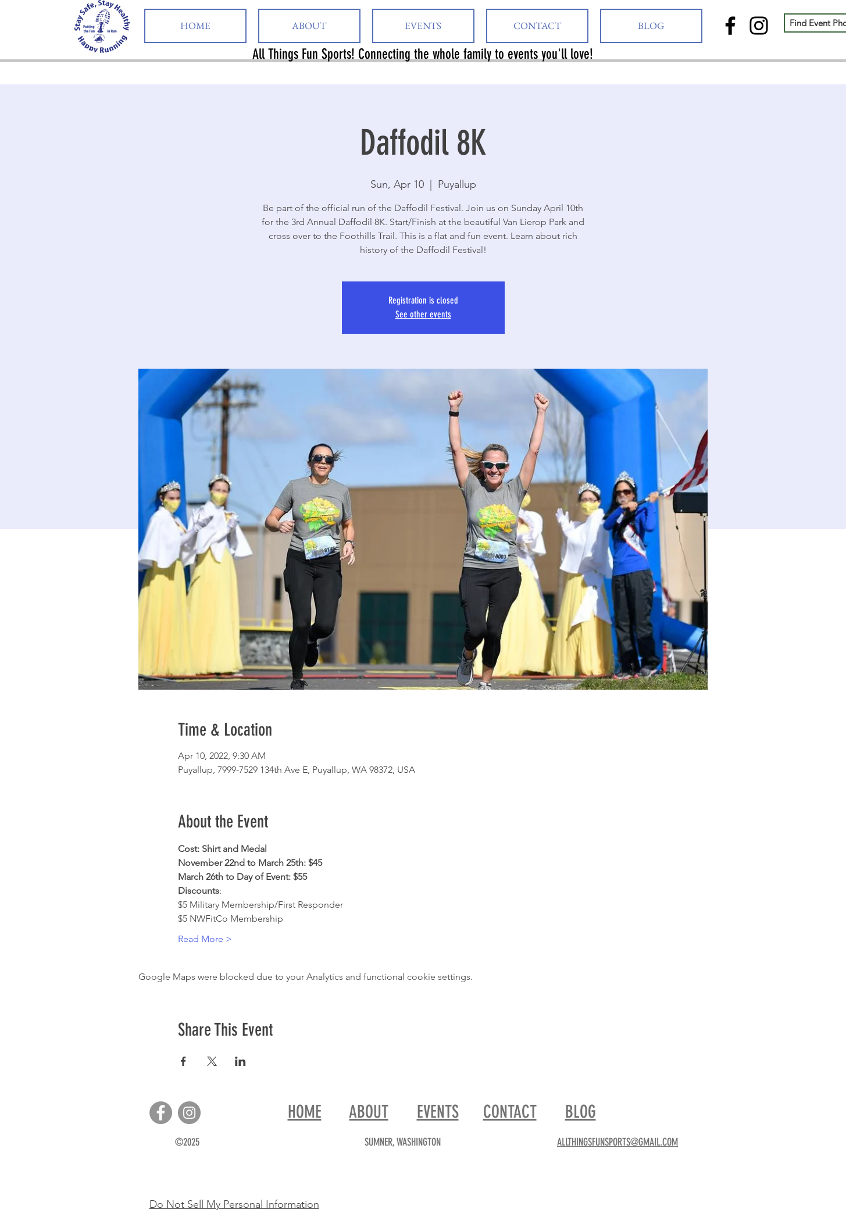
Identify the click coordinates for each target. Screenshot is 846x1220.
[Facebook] (730, 25)
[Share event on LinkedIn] (240, 1061)
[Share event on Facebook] (183, 1061)
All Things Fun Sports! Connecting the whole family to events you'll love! (422, 54)
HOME (305, 1111)
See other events (423, 314)
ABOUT (368, 1111)
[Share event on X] (211, 1061)
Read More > (205, 938)
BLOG (580, 1111)
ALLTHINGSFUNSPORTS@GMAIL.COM (617, 1142)
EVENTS (438, 1111)
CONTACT (510, 1111)
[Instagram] (759, 25)
